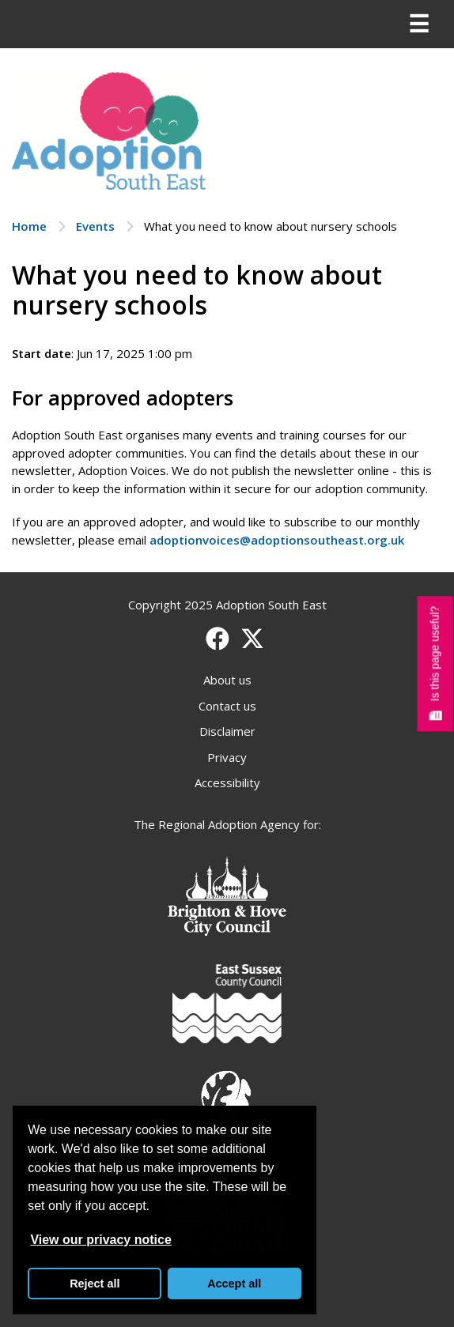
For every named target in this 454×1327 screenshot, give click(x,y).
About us (227, 680)
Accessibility (227, 782)
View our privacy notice (100, 1239)
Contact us (227, 706)
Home (29, 226)
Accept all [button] (234, 1283)
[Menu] (418, 24)
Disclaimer (227, 731)
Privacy (227, 757)
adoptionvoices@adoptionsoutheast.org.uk (276, 540)
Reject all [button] (94, 1283)
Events (95, 226)
